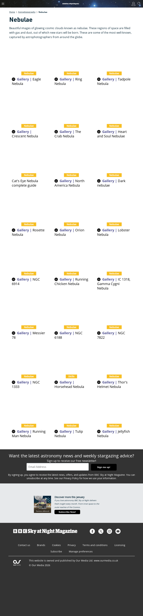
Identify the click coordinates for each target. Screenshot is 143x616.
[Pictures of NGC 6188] (71, 310)
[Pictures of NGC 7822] (114, 310)
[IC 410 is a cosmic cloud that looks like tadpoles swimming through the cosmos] (114, 56)
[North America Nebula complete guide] (71, 157)
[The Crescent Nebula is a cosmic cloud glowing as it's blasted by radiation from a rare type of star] (28, 108)
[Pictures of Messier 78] (28, 310)
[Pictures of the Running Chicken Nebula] (71, 256)
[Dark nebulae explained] (114, 157)
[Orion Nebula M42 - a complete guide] (71, 207)
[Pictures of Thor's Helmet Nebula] (114, 359)
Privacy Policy (71, 478)
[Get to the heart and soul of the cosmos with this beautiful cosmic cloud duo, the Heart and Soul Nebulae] (114, 108)
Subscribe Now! (67, 512)
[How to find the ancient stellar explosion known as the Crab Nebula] (71, 108)
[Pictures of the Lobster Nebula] (114, 207)
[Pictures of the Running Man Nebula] (28, 408)
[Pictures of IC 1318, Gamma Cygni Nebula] (114, 256)
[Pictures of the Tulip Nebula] (71, 408)
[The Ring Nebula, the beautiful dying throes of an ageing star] (71, 56)
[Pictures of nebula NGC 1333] (28, 359)
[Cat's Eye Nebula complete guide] (28, 157)
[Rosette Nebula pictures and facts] (28, 207)
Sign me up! (103, 467)
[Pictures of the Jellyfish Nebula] (114, 408)
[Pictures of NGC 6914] (28, 256)
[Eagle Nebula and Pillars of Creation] (28, 56)
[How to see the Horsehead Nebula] (71, 359)
